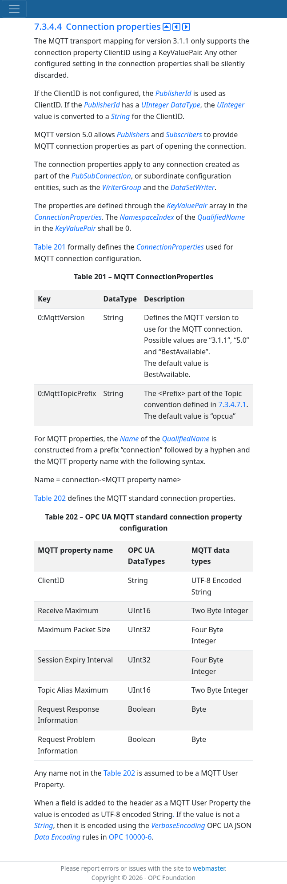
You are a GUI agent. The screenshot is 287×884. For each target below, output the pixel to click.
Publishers (133, 134)
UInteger (155, 105)
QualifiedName (221, 217)
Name (129, 439)
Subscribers (184, 134)
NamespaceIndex (147, 217)
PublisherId (173, 93)
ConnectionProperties (68, 217)
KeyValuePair (187, 205)
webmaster (209, 868)
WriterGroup (121, 187)
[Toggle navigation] (14, 9)
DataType (185, 105)
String (120, 116)
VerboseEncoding (178, 825)
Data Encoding (57, 837)
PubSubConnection (101, 176)
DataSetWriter (193, 187)
